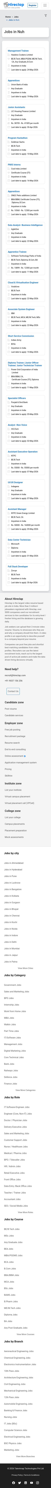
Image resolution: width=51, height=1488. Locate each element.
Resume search (12, 743)
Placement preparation (16, 830)
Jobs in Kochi (10, 922)
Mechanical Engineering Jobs (18, 1390)
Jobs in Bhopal (11, 909)
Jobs (16, 17)
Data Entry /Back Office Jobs (18, 1186)
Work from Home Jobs (15, 1011)
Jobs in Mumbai (12, 948)
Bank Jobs (9, 1064)
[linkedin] (26, 1482)
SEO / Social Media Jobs (16, 1206)
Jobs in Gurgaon (12, 902)
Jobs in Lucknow (12, 882)
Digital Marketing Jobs (15, 1051)
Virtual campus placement (17, 796)
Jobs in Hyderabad (13, 869)
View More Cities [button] (25, 968)
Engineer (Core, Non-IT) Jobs (18, 1113)
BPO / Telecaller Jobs (14, 1159)
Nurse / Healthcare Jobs (16, 1146)
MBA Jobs (9, 1018)
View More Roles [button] (25, 1212)
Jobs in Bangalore (12, 889)
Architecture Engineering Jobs (18, 1377)
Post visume (11, 709)
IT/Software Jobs (12, 1037)
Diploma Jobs (10, 1314)
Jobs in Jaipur (11, 955)
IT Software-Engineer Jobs (17, 1107)
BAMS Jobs (9, 1295)
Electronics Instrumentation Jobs (20, 1364)
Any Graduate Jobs (13, 1242)
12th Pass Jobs (11, 1397)
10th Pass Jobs (11, 1371)
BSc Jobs (8, 1288)
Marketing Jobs (11, 1450)
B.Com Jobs (10, 1268)
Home (8, 17)
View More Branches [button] (25, 1456)
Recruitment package (15, 736)
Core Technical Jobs (14, 1057)
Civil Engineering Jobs (14, 1384)
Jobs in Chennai (12, 915)
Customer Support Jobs (15, 1140)
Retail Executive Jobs (14, 1173)
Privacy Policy (17, 1475)
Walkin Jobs (10, 1024)
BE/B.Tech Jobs (11, 1229)
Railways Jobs (11, 1070)
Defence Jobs (10, 1077)
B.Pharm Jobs (11, 1301)
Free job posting (12, 729)
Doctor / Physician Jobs (15, 1120)
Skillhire (8, 775)
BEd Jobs (8, 1249)
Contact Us (13, 691)
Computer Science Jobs (15, 1430)
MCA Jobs (9, 1281)
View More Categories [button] (25, 1090)
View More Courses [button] (25, 1334)
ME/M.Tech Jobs (12, 1308)
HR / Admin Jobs (12, 1166)
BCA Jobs (9, 1262)
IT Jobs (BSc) (10, 1423)
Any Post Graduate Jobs (15, 1328)
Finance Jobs (10, 1083)
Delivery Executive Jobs (15, 1127)
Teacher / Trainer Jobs (15, 1192)
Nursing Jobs (10, 1417)
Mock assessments (14, 837)
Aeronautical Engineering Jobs (19, 1351)
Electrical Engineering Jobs (17, 1437)
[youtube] (32, 1482)
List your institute (13, 790)
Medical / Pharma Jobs (15, 1153)
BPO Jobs (9, 998)
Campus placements (15, 824)
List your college (13, 817)
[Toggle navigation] (45, 5)
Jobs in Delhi (10, 942)
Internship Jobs (11, 1004)
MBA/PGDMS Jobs (13, 1255)
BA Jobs (8, 1321)
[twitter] (20, 1482)
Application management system (21, 762)
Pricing (8, 769)
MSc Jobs (9, 1235)
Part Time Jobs (11, 1031)
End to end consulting (15, 749)
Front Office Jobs (12, 1179)
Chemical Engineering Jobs (17, 1358)
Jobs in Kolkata (11, 896)
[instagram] (38, 1482)
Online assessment (15, 756)
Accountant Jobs (12, 1199)
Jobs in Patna (10, 961)
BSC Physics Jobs (12, 1443)
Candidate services (14, 715)
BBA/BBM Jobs (11, 1275)
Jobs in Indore (11, 935)
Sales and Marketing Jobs (16, 991)
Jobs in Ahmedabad (13, 863)
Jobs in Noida (10, 929)
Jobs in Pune (10, 876)
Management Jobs (13, 1044)
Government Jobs (12, 985)
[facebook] (14, 1482)
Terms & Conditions (31, 1475)
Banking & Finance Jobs (15, 1410)
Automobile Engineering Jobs (18, 1404)
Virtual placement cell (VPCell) (19, 803)
